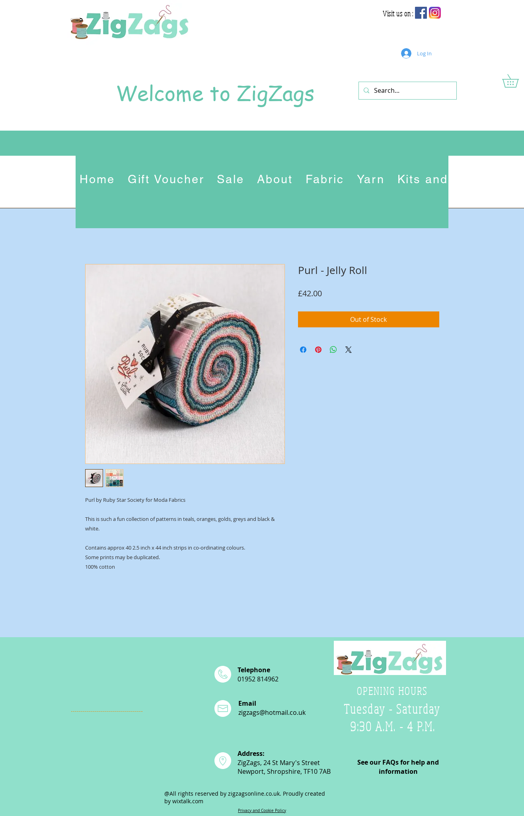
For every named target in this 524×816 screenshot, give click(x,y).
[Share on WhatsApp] (333, 349)
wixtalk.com (187, 801)
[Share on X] (348, 349)
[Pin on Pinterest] (318, 349)
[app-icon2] (435, 13)
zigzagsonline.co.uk (254, 793)
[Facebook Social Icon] (421, 13)
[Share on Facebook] (303, 349)
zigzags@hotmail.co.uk (272, 712)
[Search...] (407, 90)
